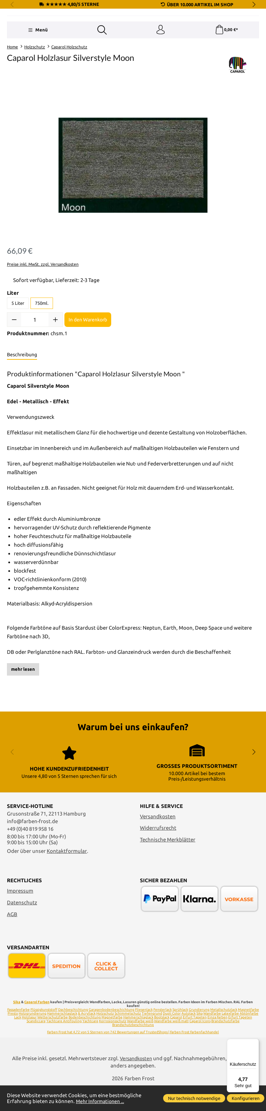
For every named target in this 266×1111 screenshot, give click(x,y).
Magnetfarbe (248, 1035)
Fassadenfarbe (18, 1035)
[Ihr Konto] (160, 72)
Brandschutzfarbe (225, 1047)
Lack (17, 1043)
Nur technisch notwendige (194, 1098)
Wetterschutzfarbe (52, 1043)
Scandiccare (36, 1047)
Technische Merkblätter (167, 865)
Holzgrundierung (32, 1039)
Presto (13, 1039)
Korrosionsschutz (112, 1047)
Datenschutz (22, 928)
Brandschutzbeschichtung (133, 1051)
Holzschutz (105, 1039)
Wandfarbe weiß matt (171, 1047)
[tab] (22, 398)
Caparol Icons (200, 1047)
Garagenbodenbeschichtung (111, 1035)
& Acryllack (87, 1039)
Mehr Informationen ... (102, 1101)
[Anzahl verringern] (14, 362)
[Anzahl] (34, 362)
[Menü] (37, 72)
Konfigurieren (245, 1098)
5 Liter (17, 345)
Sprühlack (180, 1035)
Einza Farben (217, 1043)
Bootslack (161, 1043)
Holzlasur (29, 1043)
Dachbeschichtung (73, 1035)
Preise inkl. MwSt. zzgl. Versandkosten (43, 307)
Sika (16, 1028)
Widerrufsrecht (158, 854)
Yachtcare (90, 1047)
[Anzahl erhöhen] (55, 362)
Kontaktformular (67, 876)
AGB (12, 940)
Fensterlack (162, 1035)
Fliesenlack (144, 1035)
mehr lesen (23, 711)
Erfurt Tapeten (195, 1043)
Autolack (188, 1039)
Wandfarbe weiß (140, 1047)
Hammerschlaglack (62, 1039)
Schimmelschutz (128, 1039)
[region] (133, 207)
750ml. (41, 345)
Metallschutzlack (223, 1035)
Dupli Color (172, 1039)
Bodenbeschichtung (85, 1043)
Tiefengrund (152, 1039)
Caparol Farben (37, 1028)
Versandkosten (158, 842)
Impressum (20, 917)
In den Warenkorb (88, 362)
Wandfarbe (212, 1039)
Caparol (176, 1043)
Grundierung (199, 1035)
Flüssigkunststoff (43, 1035)
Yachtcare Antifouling (64, 1047)
